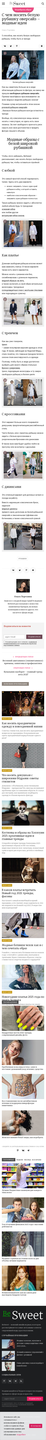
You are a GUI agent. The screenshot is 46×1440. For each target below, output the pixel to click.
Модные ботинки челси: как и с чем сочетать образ (22, 947)
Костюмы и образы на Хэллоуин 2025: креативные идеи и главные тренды (23, 836)
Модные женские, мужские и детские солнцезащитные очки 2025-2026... (30, 1343)
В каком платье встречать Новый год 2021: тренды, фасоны (19, 893)
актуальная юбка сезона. (13, 215)
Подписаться (34, 637)
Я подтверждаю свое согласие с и (20, 643)
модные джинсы (9, 509)
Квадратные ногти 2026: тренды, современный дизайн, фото (17, 1034)
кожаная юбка (8, 209)
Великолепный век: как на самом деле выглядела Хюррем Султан (19, 1294)
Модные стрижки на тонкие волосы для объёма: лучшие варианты (20, 1259)
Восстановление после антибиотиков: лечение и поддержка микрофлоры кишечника (19, 1103)
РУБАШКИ (23, 559)
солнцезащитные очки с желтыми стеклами (22, 290)
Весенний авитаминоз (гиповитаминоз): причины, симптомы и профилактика (23, 662)
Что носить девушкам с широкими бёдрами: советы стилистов (20, 778)
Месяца (27, 1160)
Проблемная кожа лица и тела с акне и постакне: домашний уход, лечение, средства (22, 1068)
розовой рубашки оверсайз (14, 107)
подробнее (21, 1435)
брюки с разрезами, (11, 368)
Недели (19, 1160)
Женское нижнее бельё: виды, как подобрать (22, 1137)
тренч (4, 344)
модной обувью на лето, (13, 281)
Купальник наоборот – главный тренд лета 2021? (23, 673)
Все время (36, 1160)
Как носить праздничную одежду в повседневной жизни (22, 725)
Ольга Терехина (23, 596)
